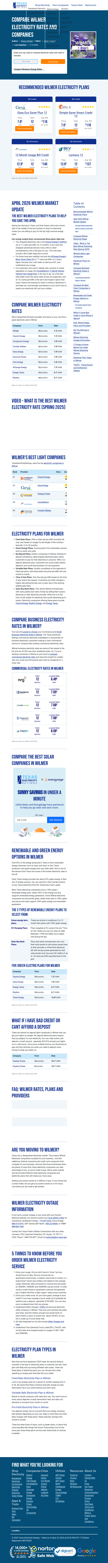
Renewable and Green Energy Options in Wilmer (82, 298)
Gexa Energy (18, 352)
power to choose (30, 632)
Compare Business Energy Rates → (29, 69)
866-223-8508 (52, 1224)
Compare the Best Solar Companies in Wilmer (81, 288)
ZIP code (39, 815)
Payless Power (44, 494)
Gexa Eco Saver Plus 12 (32, 112)
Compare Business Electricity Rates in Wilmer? (81, 271)
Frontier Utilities (19, 346)
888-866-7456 (18, 1226)
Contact (88, 1475)
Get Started (53, 62)
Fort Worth (45, 1481)
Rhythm (16, 378)
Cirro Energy (18, 362)
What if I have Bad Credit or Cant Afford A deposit (83, 316)
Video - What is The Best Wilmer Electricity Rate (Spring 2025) (82, 246)
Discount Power (19, 357)
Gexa (28, 1487)
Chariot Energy (19, 336)
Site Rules (89, 1504)
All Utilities (59, 1501)
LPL (57, 1498)
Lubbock (44, 1492)
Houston (44, 1475)
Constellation (43, 502)
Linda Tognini (50, 41)
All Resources (76, 1487)
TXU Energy (31, 1481)
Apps (14, 1514)
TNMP (58, 1495)
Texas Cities (77, 5)
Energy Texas (18, 372)
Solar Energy (17, 1496)
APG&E (16, 331)
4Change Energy (20, 367)
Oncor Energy (61, 1492)
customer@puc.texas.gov (56, 1237)
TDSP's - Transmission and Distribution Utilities (83, 368)
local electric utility (56, 1218)
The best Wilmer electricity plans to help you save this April (84, 228)
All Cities (44, 1495)
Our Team (89, 1487)
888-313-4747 (18, 1224)
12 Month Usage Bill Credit (32, 155)
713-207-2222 (45, 1221)
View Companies (60, 5)
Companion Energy (21, 341)
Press (87, 1484)
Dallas (43, 1478)
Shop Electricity (42, 5)
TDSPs (42, 1307)
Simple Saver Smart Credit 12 (75, 114)
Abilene (44, 1489)
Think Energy (18, 997)
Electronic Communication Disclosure (91, 1492)
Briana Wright (27, 41)
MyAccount (90, 5)
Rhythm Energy (35, 603)
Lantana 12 (76, 155)
